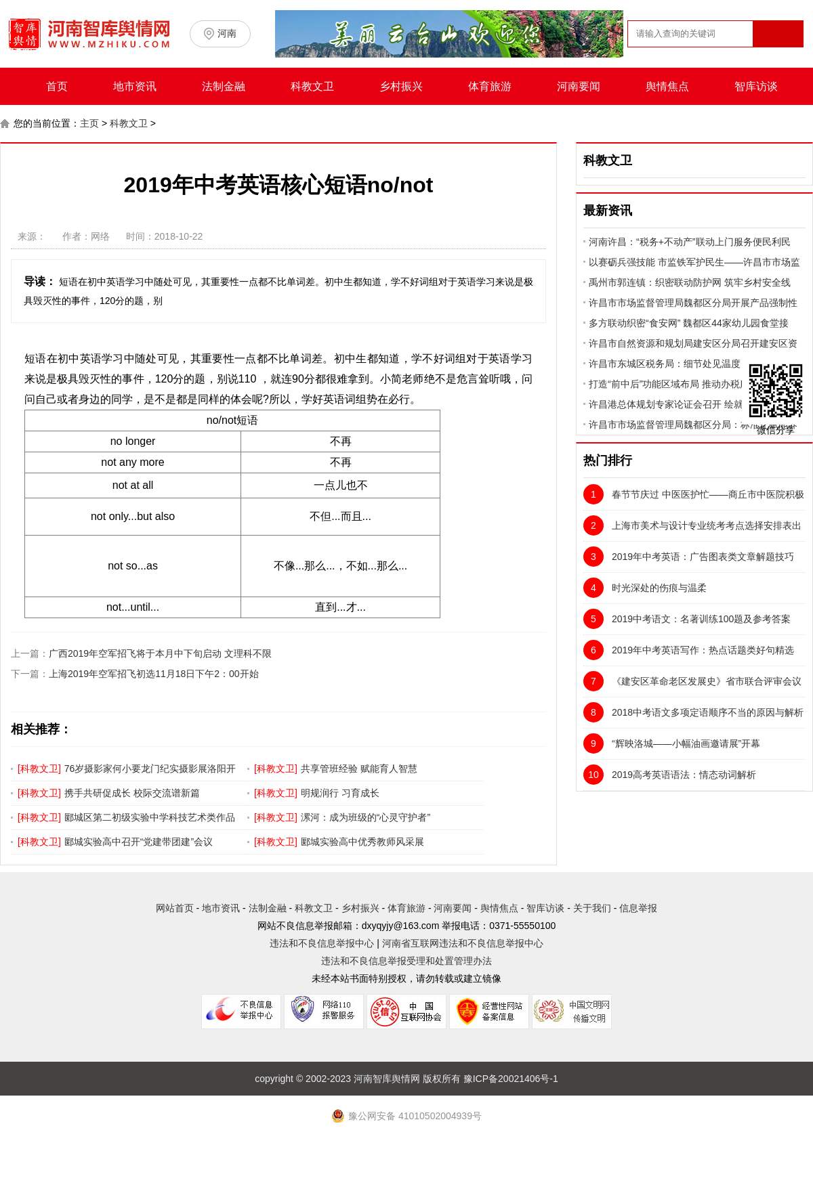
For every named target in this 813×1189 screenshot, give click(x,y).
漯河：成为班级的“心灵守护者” (365, 817)
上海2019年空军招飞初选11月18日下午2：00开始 (154, 673)
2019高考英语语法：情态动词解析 (669, 774)
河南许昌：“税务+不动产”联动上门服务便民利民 (690, 241)
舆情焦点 (667, 86)
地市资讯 (135, 86)
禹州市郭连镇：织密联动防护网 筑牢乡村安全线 (690, 282)
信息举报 (638, 908)
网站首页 (175, 908)
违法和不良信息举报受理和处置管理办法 (406, 960)
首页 (57, 86)
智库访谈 (756, 86)
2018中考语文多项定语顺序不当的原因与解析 (693, 712)
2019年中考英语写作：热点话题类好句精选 (688, 650)
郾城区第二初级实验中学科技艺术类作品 (149, 817)
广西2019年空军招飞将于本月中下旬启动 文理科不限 (160, 653)
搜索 (777, 60)
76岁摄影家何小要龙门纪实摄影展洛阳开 (150, 768)
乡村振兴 (401, 86)
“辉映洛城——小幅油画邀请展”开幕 (671, 743)
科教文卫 (312, 86)
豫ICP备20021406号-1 (510, 1078)
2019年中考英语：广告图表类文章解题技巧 (688, 556)
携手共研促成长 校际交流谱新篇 (132, 792)
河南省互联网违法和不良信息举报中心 (462, 943)
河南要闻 (578, 86)
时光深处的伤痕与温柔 (645, 587)
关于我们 (592, 908)
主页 (89, 123)
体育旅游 (490, 86)
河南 (226, 33)
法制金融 (223, 86)
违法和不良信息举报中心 (322, 943)
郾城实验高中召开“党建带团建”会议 (138, 841)
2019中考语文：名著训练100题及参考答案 (687, 618)
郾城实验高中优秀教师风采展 (362, 841)
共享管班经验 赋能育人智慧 (359, 768)
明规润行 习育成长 (340, 792)
